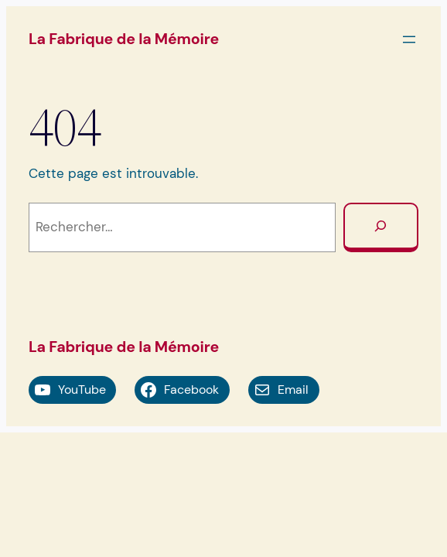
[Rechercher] (380, 227)
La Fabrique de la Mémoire (124, 39)
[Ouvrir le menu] (409, 39)
